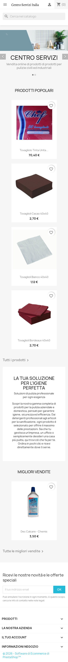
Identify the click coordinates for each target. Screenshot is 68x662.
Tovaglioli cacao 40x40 (34, 213)
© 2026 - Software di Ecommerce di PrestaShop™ (26, 655)
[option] (34, 53)
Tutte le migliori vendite (24, 551)
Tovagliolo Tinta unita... (34, 150)
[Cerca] (34, 16)
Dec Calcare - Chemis (34, 531)
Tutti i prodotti (16, 360)
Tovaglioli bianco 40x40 (34, 277)
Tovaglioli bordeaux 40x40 (34, 340)
